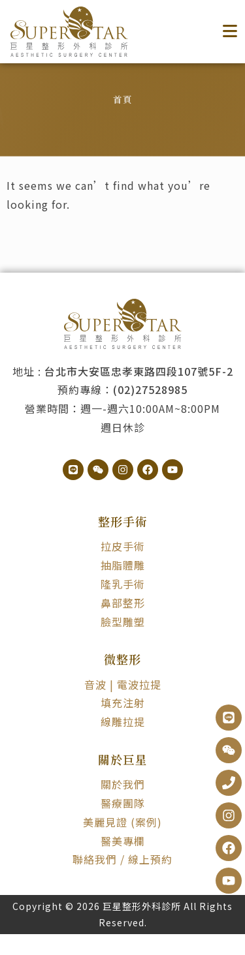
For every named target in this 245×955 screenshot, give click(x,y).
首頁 (123, 120)
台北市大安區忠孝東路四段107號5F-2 (138, 392)
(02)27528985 (150, 410)
